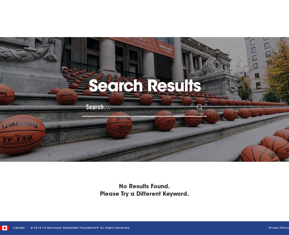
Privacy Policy (279, 228)
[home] (45, 15)
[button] (273, 15)
